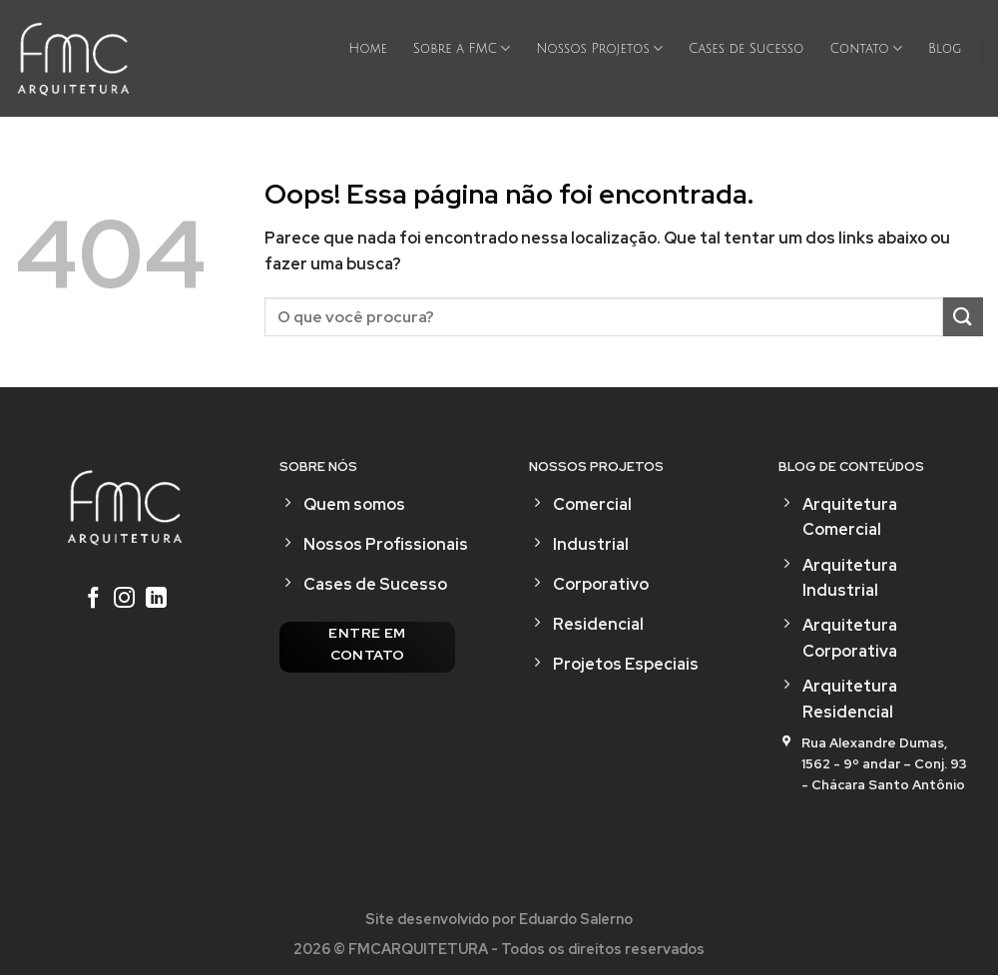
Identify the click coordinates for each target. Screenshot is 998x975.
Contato (865, 48)
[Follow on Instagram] (124, 600)
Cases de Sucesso (746, 49)
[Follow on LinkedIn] (156, 600)
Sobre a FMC (461, 48)
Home (367, 49)
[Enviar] (963, 316)
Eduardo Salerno (576, 918)
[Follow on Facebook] (92, 600)
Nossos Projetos (599, 48)
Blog (945, 49)
